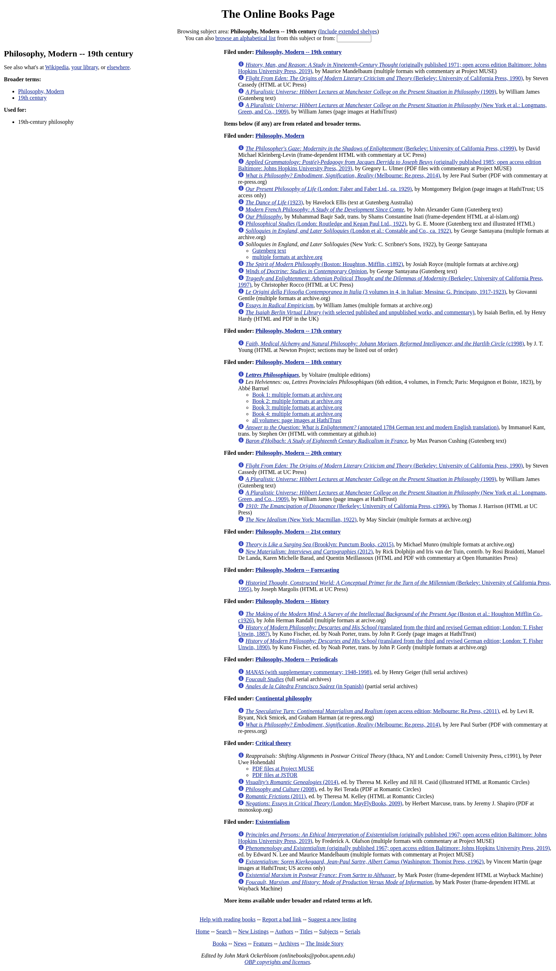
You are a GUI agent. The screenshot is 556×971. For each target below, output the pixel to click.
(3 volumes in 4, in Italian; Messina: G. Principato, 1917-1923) (375, 292)
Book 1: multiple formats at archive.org (297, 395)
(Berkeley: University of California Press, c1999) (380, 148)
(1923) (274, 202)
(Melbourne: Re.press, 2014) (342, 175)
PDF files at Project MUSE (283, 769)
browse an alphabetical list (245, 38)
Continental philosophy (283, 698)
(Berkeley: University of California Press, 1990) (384, 78)
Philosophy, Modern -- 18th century (298, 362)
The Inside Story (325, 943)
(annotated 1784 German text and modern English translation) (372, 427)
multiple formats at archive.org (287, 257)
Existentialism (272, 822)
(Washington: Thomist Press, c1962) (364, 862)
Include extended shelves (348, 31)
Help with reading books (228, 919)
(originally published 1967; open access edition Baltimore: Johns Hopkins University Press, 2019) (397, 848)
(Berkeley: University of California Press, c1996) (347, 506)
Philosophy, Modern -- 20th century (298, 453)
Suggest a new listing (332, 919)
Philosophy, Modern (41, 91)
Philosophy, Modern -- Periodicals (296, 659)
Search (224, 931)
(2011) (275, 796)
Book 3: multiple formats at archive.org (297, 407)
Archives (289, 943)
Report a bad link (281, 919)
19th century (32, 98)
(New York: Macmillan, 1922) (300, 520)
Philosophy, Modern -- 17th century (298, 331)
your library (84, 67)
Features (262, 943)
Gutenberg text (269, 251)
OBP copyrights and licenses (277, 962)
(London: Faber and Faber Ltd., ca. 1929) (328, 189)
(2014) (291, 782)
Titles (306, 931)
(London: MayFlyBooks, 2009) (323, 803)
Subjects (328, 931)
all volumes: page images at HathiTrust (296, 420)
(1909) (370, 92)
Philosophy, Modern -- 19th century (298, 52)
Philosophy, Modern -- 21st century (297, 532)
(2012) (309, 551)
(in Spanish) (304, 686)
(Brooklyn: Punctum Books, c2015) (319, 544)
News (240, 943)
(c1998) (384, 344)
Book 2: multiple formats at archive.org (297, 401)
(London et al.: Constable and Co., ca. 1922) (348, 231)
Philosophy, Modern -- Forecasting (297, 570)
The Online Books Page (277, 13)
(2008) (280, 789)
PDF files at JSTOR (274, 775)
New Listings (253, 931)
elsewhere (118, 67)
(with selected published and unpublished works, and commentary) (359, 312)
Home (203, 931)
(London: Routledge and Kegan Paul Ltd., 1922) (325, 224)
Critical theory (273, 743)
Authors (284, 931)
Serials (353, 931)
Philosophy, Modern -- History (292, 601)
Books (219, 943)
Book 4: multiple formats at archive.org (297, 414)
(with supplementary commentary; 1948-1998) (308, 672)
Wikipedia (56, 67)
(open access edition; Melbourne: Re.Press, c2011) (372, 711)
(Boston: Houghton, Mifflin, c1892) (324, 264)
